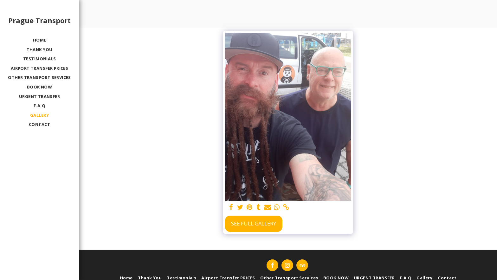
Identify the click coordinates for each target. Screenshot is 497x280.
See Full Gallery (253, 223)
